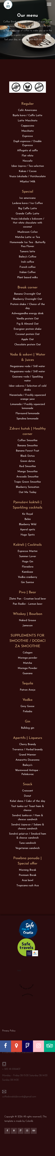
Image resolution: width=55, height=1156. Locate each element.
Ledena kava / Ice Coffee (27, 203)
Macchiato (27, 131)
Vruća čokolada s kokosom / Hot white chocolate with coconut (27, 222)
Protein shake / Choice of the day (27, 306)
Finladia (27, 711)
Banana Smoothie (27, 445)
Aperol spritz (27, 529)
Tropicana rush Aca (27, 885)
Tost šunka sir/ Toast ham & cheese (27, 808)
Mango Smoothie (27, 471)
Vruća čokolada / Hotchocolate (27, 176)
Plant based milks (27, 277)
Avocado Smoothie (27, 476)
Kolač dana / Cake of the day (27, 801)
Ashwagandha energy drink (28, 313)
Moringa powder (27, 658)
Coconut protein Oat (27, 334)
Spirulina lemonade (27, 418)
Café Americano (27, 110)
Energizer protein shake (28, 329)
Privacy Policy (8, 1031)
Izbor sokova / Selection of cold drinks (27, 388)
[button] (49, 4)
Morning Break (27, 870)
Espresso (27, 136)
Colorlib (29, 1121)
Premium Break (27, 875)
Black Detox (27, 456)
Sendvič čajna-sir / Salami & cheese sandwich (27, 826)
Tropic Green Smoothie (27, 482)
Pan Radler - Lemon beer (27, 604)
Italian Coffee (27, 272)
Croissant (27, 790)
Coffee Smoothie (28, 440)
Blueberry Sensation (27, 487)
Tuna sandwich (27, 843)
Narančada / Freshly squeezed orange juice (27, 397)
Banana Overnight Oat (27, 294)
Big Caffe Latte (27, 208)
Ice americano (27, 198)
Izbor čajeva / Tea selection (27, 166)
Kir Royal (27, 514)
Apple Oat (27, 339)
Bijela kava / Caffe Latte (27, 115)
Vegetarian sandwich (27, 848)
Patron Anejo (27, 690)
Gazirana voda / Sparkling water (27, 378)
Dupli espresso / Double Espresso (27, 143)
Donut (27, 796)
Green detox (27, 461)
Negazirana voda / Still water (27, 366)
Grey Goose (27, 706)
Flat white (27, 155)
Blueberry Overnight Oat (27, 299)
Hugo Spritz (28, 534)
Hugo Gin (27, 561)
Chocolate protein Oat (27, 344)
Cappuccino (27, 125)
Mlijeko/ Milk (27, 181)
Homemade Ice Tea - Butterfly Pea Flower (27, 244)
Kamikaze (27, 572)
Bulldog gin (27, 728)
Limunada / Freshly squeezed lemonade (27, 406)
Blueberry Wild (27, 524)
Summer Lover (27, 556)
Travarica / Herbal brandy (27, 749)
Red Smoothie (27, 466)
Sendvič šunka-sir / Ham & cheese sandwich (27, 817)
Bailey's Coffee (27, 256)
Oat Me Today (27, 492)
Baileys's (27, 765)
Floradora (27, 566)
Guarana (27, 673)
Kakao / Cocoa (27, 171)
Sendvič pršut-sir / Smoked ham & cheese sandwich (27, 835)
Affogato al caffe (27, 150)
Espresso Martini (27, 551)
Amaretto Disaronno (27, 760)
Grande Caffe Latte (27, 213)
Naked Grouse (27, 620)
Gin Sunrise (27, 582)
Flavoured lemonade (28, 413)
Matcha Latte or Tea (27, 237)
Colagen (27, 652)
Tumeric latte (27, 251)
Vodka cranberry (27, 577)
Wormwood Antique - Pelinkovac (27, 772)
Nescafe (28, 161)
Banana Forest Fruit (27, 450)
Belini (27, 519)
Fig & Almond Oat (28, 323)
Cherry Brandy (27, 744)
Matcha (27, 663)
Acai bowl (27, 880)
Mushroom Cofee (27, 232)
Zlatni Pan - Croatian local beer (27, 598)
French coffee (28, 267)
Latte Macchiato (27, 120)
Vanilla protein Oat (27, 318)
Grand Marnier (27, 754)
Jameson (27, 625)
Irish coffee (27, 262)
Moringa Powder (27, 668)
